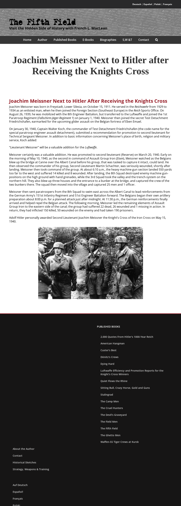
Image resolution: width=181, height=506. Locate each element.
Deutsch (136, 4)
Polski (157, 4)
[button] (156, 40)
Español (148, 4)
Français (167, 4)
